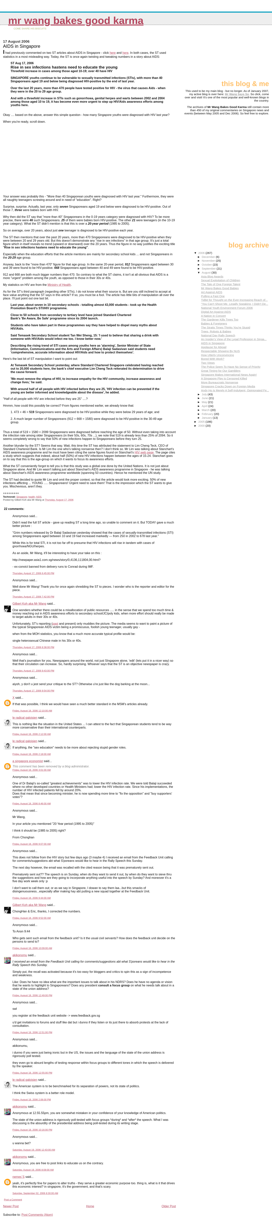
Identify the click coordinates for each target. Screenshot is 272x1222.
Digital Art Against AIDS (216, 311)
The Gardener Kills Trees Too (219, 319)
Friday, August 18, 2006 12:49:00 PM (32, 995)
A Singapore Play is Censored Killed (224, 378)
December (209, 256)
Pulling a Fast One (213, 296)
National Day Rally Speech (218, 335)
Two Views (208, 362)
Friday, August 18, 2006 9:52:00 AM (31, 918)
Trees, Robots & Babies (216, 331)
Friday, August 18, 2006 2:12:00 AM (31, 734)
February (208, 414)
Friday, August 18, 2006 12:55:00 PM (32, 1072)
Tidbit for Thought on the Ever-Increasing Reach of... (234, 299)
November (209, 260)
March (206, 410)
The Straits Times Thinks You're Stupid (225, 327)
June (205, 398)
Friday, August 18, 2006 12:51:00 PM (32, 1032)
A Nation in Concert (213, 315)
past (55, 623)
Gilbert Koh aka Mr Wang (29, 603)
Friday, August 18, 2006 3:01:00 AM (31, 770)
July (205, 394)
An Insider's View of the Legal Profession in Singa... (234, 339)
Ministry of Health (59, 284)
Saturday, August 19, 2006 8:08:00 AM (33, 1169)
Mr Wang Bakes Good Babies (220, 288)
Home (90, 1206)
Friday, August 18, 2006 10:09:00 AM (32, 948)
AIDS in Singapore (213, 343)
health (31, 497)
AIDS (38, 497)
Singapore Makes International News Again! (229, 374)
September (209, 268)
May (205, 402)
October (207, 264)
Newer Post (11, 1206)
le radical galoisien (24, 717)
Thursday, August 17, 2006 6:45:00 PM (33, 573)
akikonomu (19, 955)
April (205, 406)
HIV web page (144, 452)
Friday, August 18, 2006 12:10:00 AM (32, 710)
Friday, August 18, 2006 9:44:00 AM (31, 898)
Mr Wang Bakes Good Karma (75, 20)
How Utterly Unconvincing (217, 355)
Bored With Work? (212, 358)
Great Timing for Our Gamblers (220, 370)
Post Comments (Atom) (37, 1214)
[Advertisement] (250, 54)
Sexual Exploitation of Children (220, 280)
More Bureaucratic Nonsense (219, 382)
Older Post (169, 1206)
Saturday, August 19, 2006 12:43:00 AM (33, 1149)
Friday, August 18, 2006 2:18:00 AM (31, 754)
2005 (202, 421)
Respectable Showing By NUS (220, 351)
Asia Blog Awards (212, 276)
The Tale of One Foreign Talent (220, 284)
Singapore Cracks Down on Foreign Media (228, 386)
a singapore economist (27, 761)
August (207, 272)
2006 (202, 252)
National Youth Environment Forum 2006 (227, 307)
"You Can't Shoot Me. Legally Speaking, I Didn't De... (234, 303)
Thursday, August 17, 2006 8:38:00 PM (33, 647)
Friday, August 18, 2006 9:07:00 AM (31, 844)
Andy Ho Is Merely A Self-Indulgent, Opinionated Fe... (235, 390)
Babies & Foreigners (214, 323)
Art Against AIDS (211, 292)
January (207, 417)
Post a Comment (13, 1199)
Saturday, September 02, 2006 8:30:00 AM (35, 1193)
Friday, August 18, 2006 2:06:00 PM (31, 1099)
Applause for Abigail (213, 347)
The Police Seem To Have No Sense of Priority (230, 366)
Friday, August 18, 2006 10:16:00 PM (32, 1129)
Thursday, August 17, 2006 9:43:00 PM (33, 670)
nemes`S (18, 1176)
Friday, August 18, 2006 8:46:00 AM (31, 803)
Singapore (21, 497)
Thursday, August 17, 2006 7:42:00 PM (33, 596)
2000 (202, 425)
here (113, 52)
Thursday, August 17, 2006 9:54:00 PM (33, 690)
